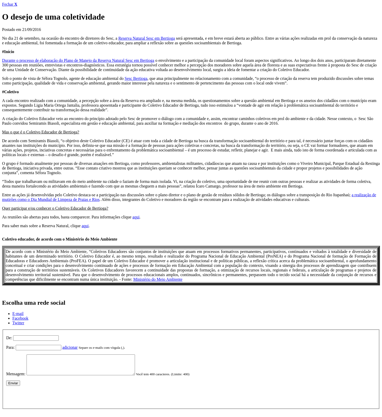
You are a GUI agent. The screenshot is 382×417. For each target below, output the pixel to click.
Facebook (20, 318)
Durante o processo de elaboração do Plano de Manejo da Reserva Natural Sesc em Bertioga (78, 60)
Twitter (18, 323)
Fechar (9, 4)
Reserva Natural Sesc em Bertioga (146, 38)
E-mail (18, 313)
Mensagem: (16, 378)
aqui (136, 217)
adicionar (70, 347)
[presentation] (45, 400)
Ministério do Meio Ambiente (157, 279)
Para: (10, 347)
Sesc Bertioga (136, 78)
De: (9, 338)
